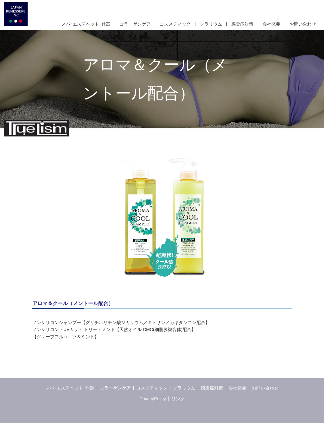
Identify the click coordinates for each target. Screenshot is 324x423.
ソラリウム (211, 24)
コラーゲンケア (134, 24)
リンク (178, 398)
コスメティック (174, 24)
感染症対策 (242, 24)
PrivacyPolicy (152, 398)
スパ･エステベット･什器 (85, 24)
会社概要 (271, 24)
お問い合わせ (302, 24)
